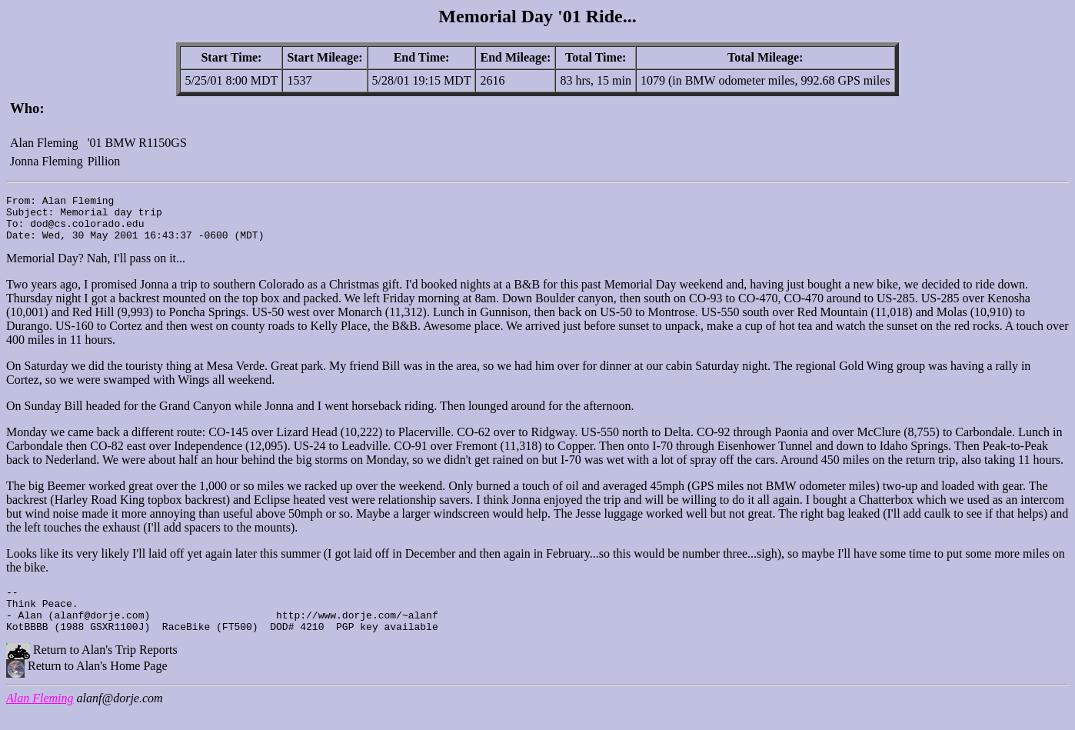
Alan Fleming (40, 716)
